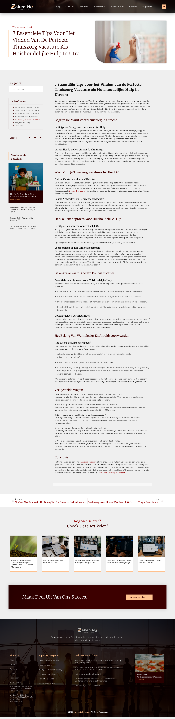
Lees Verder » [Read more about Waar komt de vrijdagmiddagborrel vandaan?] (141, 680)
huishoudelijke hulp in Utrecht (111, 473)
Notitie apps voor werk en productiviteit (54, 561)
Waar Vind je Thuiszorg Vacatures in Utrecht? (28, 110)
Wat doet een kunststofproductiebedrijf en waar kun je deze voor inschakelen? (97, 668)
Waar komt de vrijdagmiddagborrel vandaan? (149, 676)
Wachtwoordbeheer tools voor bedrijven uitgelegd (119, 561)
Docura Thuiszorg (77, 191)
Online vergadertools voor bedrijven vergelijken (87, 561)
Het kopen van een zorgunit (88, 674)
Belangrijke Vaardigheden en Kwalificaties (28, 116)
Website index (16, 683)
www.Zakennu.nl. (82, 714)
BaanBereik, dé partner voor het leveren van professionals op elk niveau (23, 209)
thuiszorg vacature (88, 462)
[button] (164, 6)
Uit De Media (99, 6)
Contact (133, 6)
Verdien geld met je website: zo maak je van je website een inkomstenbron (21, 700)
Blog (58, 6)
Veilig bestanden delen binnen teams (150, 561)
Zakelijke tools (117, 6)
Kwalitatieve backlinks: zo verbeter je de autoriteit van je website (21, 690)
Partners (83, 6)
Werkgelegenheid (22, 27)
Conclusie (19, 125)
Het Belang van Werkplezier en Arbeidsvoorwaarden (28, 119)
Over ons (70, 6)
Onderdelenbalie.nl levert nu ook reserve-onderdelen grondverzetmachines (95, 680)
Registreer (147, 6)
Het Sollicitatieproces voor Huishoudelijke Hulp (28, 113)
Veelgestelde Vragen (23, 122)
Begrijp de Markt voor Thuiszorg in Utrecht (28, 107)
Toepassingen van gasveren (88, 685)
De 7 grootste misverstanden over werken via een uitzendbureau (23, 227)
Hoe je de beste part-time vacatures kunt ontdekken (23, 195)
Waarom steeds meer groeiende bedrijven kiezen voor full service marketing (22, 563)
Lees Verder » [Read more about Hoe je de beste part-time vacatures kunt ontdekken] (15, 200)
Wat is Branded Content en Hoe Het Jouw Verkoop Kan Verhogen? (98, 661)
